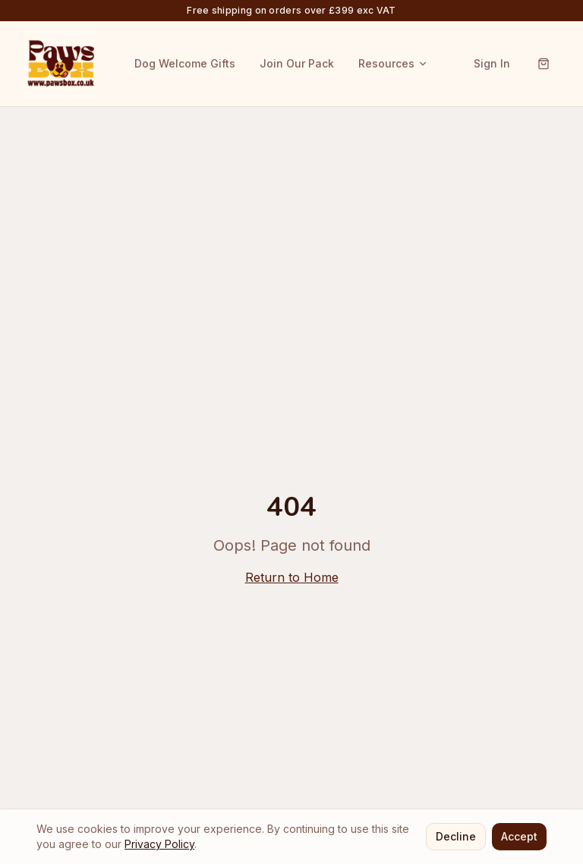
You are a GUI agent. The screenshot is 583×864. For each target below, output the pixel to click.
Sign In (492, 63)
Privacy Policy (159, 843)
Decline (456, 836)
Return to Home (292, 577)
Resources (393, 63)
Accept (519, 836)
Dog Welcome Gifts (184, 63)
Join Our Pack (297, 63)
